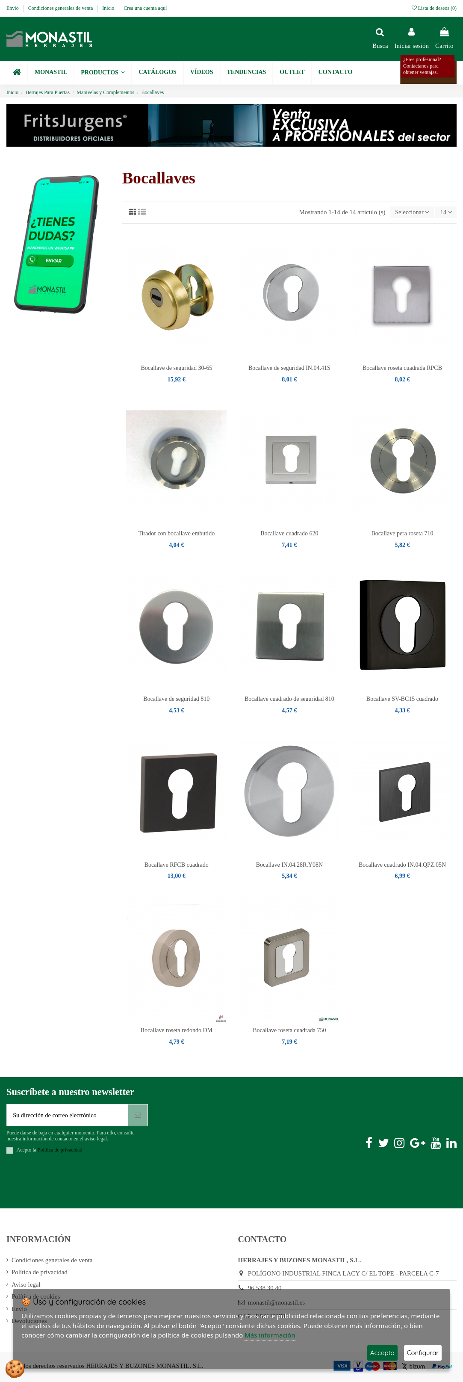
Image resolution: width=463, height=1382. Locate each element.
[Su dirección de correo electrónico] (67, 1116)
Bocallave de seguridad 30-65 (176, 368)
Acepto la (50, 1152)
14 (445, 212)
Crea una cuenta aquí (145, 8)
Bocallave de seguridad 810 (176, 700)
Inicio (108, 8)
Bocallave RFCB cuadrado (177, 865)
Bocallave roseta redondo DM (176, 1031)
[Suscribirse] (137, 1116)
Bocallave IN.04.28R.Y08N (289, 865)
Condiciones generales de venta (61, 8)
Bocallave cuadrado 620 (289, 534)
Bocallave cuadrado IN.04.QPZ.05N (402, 865)
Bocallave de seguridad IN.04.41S (289, 368)
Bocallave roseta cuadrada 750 (289, 1031)
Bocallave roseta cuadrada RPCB (402, 368)
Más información (270, 1335)
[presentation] (71, 1184)
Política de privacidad (40, 1273)
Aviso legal (26, 1286)
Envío (13, 8)
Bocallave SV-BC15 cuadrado (402, 700)
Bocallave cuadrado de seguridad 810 (289, 700)
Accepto (382, 1353)
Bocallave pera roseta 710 (402, 534)
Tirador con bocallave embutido (176, 534)
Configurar (423, 1353)
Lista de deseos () (434, 8)
